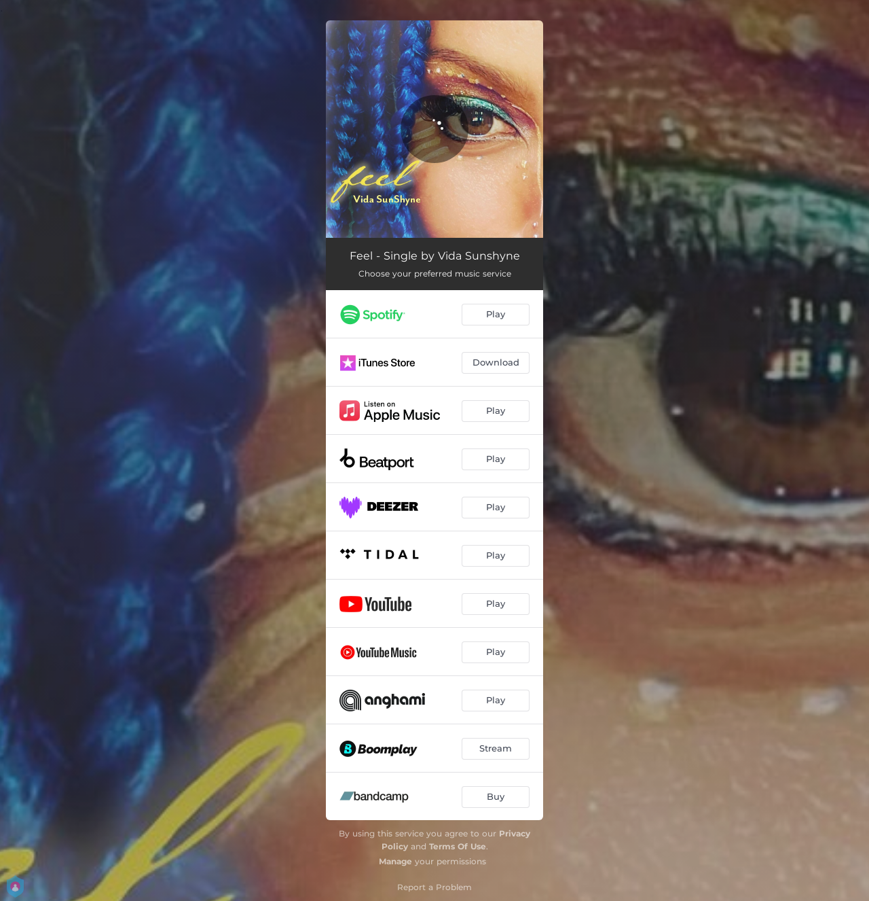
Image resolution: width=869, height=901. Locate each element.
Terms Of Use (457, 846)
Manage (395, 861)
